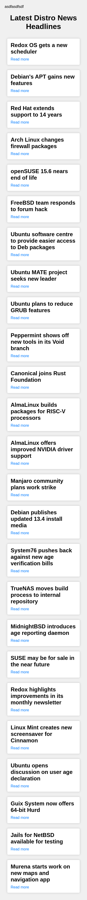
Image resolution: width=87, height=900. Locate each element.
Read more (20, 59)
